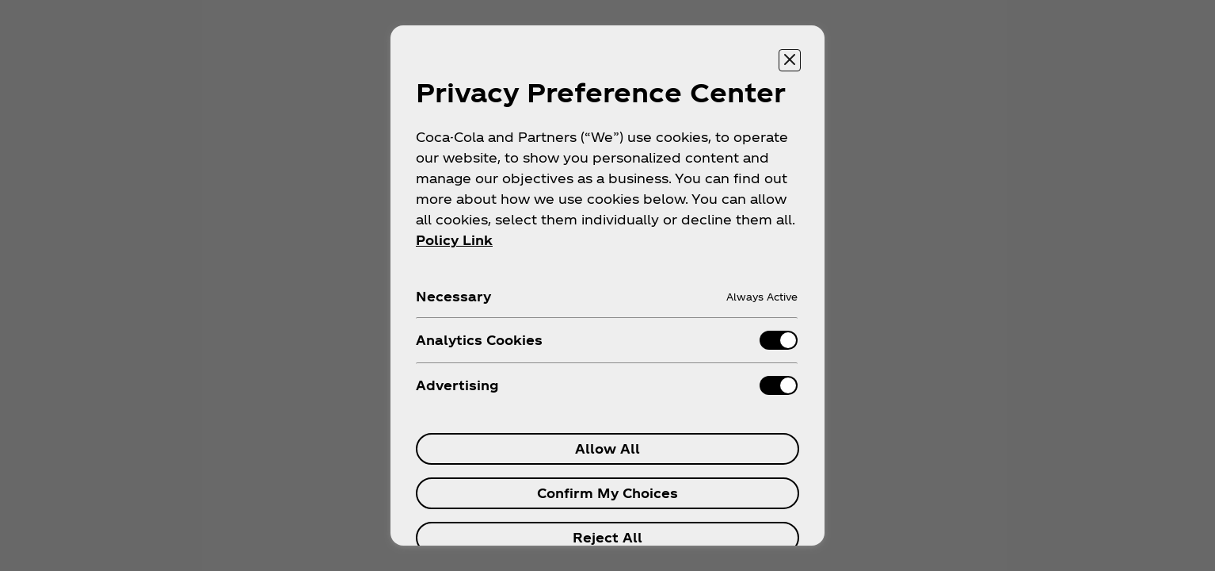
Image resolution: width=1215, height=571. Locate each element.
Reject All (607, 537)
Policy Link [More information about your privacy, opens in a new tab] (454, 239)
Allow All (607, 448)
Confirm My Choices (607, 492)
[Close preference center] (789, 60)
